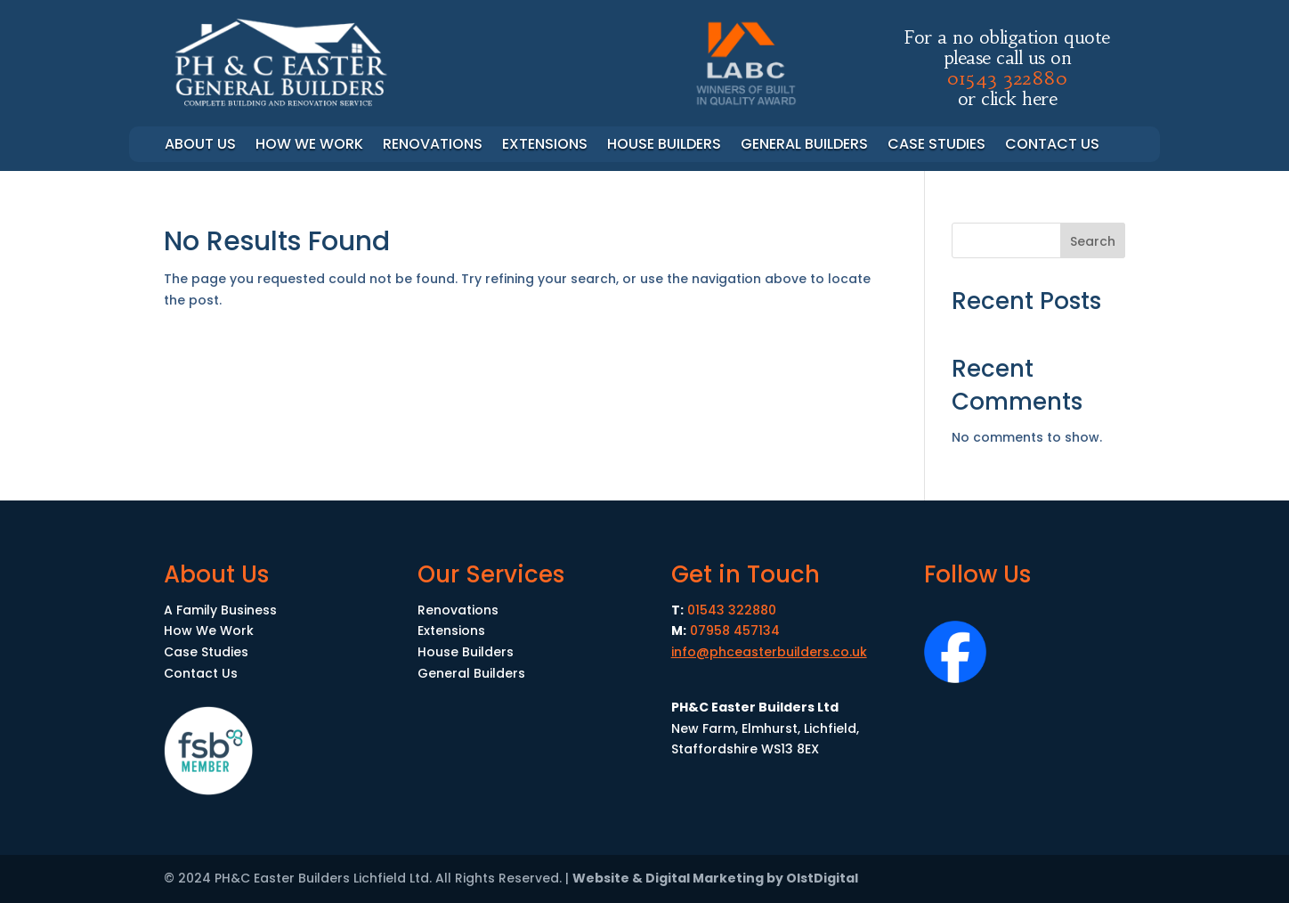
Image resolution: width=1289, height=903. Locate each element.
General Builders (804, 146)
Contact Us (1052, 146)
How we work (309, 146)
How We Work (209, 630)
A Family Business (220, 610)
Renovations (432, 146)
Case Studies (936, 146)
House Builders (664, 146)
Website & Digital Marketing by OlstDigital (715, 878)
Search (1092, 241)
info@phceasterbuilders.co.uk (769, 652)
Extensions (545, 146)
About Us (200, 146)
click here (1019, 98)
